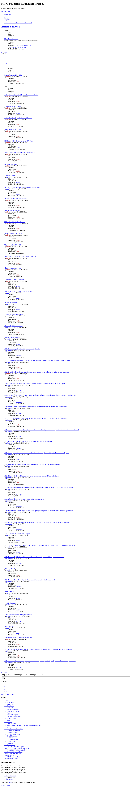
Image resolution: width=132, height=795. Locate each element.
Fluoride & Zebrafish (10, 303)
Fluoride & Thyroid (10, 27)
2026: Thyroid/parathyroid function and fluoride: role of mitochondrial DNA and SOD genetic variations (35, 418)
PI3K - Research (9, 626)
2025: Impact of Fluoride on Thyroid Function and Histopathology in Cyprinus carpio (29, 580)
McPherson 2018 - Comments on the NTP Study (18, 141)
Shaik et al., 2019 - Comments (13, 326)
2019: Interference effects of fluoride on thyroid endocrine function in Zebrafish (28, 441)
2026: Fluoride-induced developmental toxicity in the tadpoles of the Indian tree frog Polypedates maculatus (36, 372)
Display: (8, 674)
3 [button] (4, 60)
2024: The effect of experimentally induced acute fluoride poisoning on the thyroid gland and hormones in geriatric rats (40, 661)
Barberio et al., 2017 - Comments (14, 279)
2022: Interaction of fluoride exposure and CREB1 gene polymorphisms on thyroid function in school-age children (38, 510)
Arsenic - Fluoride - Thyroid (12, 106)
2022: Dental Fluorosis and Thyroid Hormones (18, 637)
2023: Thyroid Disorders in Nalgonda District (18, 614)
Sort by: (21, 674)
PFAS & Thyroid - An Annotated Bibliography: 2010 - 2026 (22, 187)
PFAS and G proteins (10, 164)
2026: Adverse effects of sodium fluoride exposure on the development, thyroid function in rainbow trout (35, 406)
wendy (12, 47)
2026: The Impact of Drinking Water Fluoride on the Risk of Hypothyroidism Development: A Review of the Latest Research (41, 430)
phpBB (10, 782)
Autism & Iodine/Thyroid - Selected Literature (18, 118)
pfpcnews (9, 350)
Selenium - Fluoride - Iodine (12, 129)
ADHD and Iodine (9, 175)
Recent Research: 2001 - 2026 (13, 75)
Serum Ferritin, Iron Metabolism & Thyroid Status (19, 152)
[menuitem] (6, 18)
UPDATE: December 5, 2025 (22, 45)
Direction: (35, 674)
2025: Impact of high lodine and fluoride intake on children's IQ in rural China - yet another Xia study (34, 557)
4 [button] (4, 62)
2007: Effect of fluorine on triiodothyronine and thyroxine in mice (24, 499)
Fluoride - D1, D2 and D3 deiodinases (15, 199)
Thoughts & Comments (11, 39)
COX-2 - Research (10, 603)
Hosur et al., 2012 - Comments (13, 314)
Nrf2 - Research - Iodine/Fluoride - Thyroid (17, 534)
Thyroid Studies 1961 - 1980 (13, 245)
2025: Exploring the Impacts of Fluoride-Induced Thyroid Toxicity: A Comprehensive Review (32, 464)
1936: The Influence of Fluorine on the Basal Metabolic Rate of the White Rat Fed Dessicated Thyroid (34, 383)
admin (8, 77)
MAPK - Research (9, 591)
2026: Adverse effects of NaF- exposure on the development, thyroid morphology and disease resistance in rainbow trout (40, 395)
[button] (5, 63)
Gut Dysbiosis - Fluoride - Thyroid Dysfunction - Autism (21, 95)
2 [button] (4, 58)
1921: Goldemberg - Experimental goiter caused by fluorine (22, 349)
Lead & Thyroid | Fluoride (12, 210)
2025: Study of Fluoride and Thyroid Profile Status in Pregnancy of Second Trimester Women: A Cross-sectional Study (39, 545)
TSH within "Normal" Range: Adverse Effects (18, 291)
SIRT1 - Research (9, 568)
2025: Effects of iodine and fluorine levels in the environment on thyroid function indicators (31, 476)
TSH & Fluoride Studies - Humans (14, 222)
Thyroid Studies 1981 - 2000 (13, 268)
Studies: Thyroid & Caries (12, 337)
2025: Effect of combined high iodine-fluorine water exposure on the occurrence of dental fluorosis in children (37, 522)
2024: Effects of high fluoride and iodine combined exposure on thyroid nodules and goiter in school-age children (38, 649)
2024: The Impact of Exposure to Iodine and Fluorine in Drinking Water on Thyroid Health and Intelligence (36, 453)
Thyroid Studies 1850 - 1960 (13, 233)
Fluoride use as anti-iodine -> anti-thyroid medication (20, 256)
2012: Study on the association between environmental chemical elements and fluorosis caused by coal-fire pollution (39, 487)
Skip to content (5, 11)
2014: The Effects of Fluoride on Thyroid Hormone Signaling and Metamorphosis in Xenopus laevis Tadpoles (37, 360)
